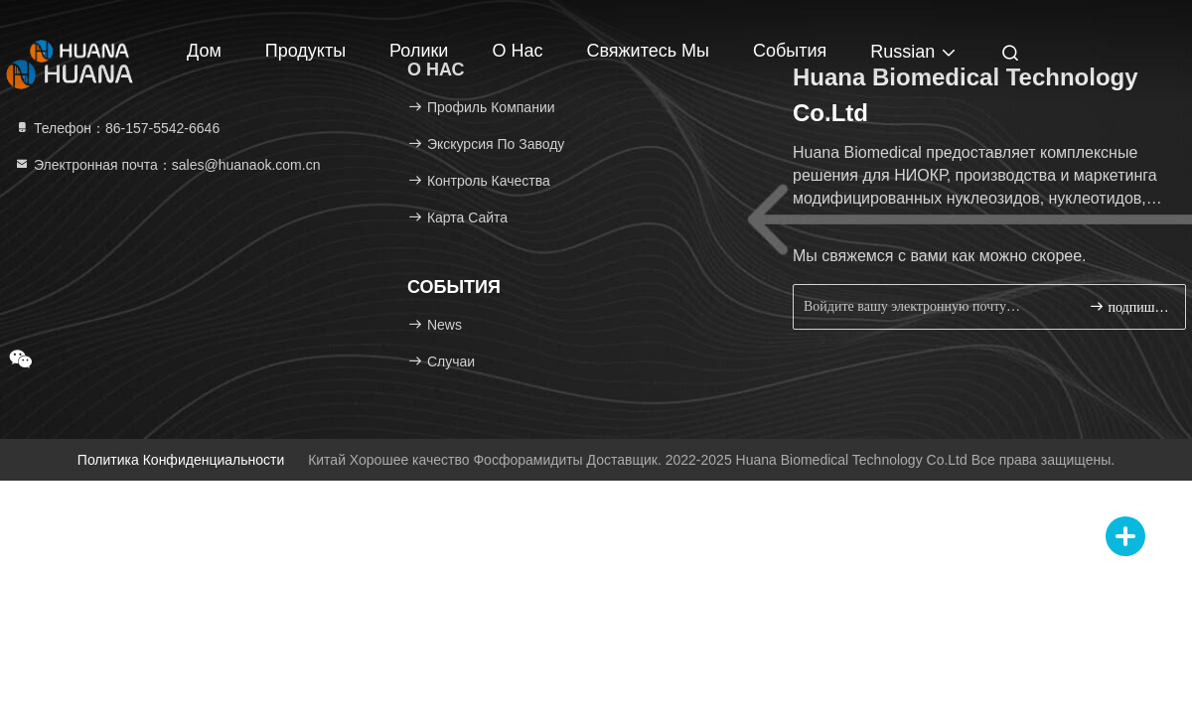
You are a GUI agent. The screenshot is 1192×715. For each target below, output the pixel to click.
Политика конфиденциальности (180, 460)
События (789, 51)
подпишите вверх (1129, 306)
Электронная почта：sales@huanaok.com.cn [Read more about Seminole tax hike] (167, 165)
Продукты (305, 51)
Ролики (418, 51)
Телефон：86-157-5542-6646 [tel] (117, 128)
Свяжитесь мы (647, 51)
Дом (204, 51)
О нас (517, 51)
